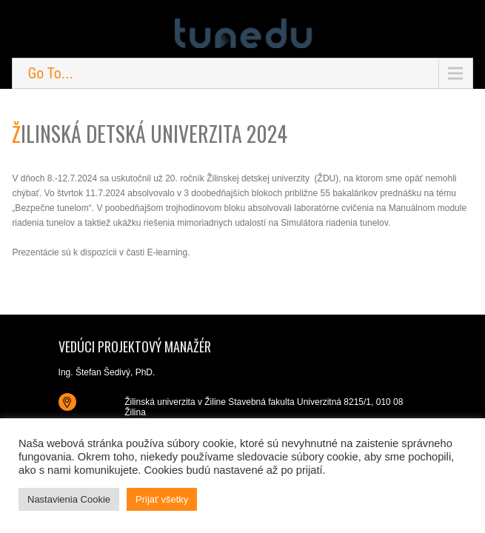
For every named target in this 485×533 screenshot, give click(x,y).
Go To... (50, 73)
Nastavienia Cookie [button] (68, 499)
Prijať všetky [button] (162, 499)
